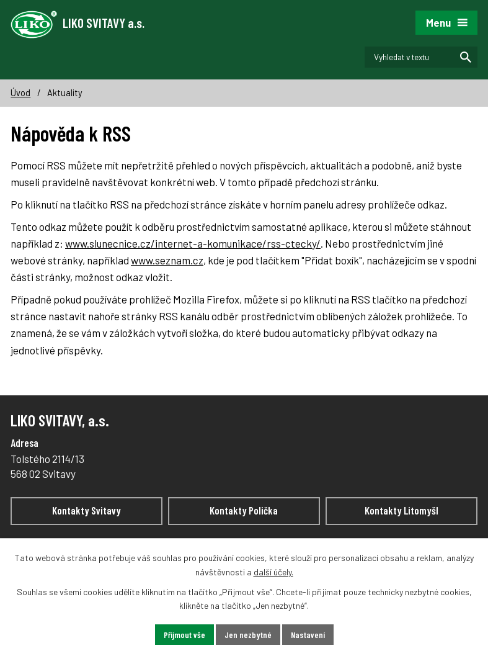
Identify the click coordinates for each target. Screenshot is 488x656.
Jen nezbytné (248, 634)
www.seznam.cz (167, 260)
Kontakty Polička (244, 510)
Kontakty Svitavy (86, 510)
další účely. (273, 572)
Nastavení (308, 634)
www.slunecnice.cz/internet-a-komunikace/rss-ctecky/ (193, 243)
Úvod (20, 93)
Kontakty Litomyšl (401, 510)
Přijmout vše (184, 634)
